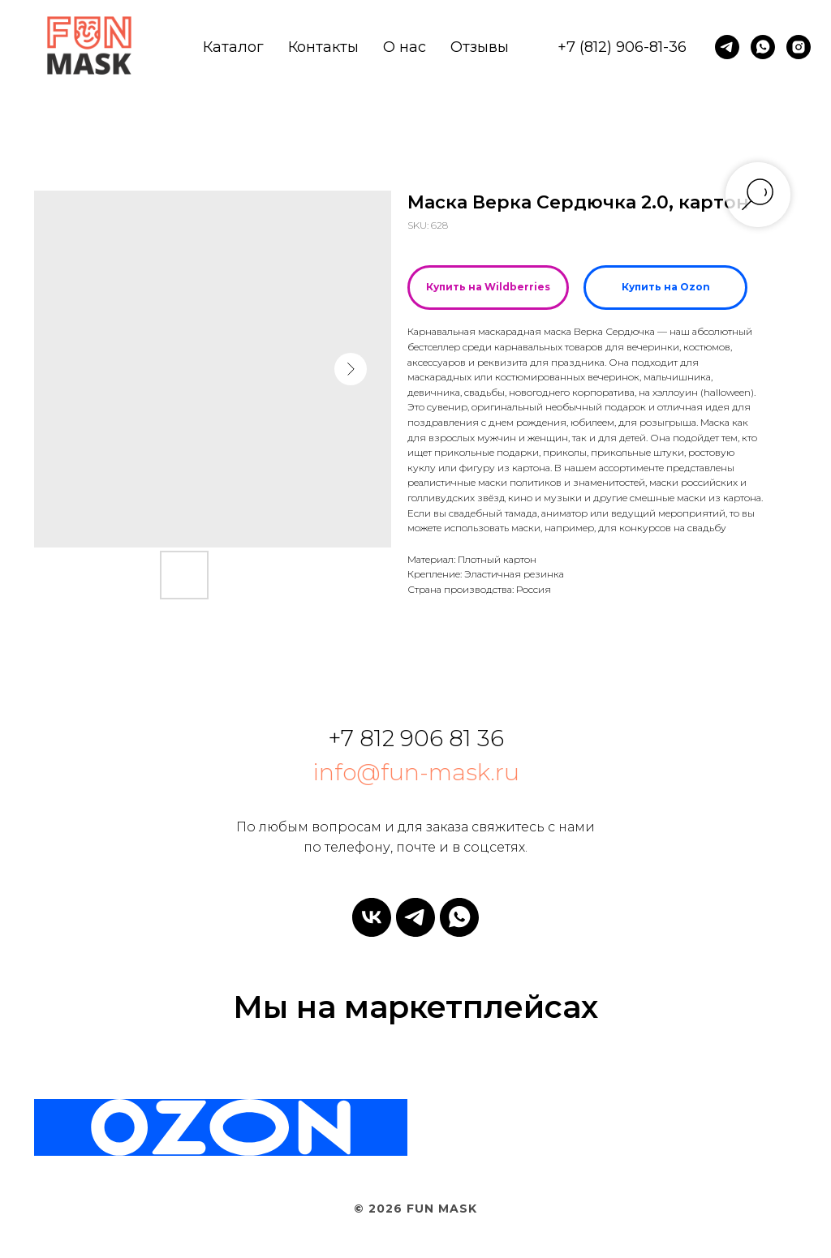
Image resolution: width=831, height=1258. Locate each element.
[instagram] (798, 47)
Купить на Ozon (666, 287)
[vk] (371, 917)
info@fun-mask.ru (415, 772)
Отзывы (479, 47)
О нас (404, 47)
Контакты (323, 47)
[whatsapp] (763, 47)
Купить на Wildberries (488, 287)
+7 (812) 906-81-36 (622, 47)
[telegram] (727, 47)
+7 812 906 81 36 (416, 738)
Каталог (233, 47)
